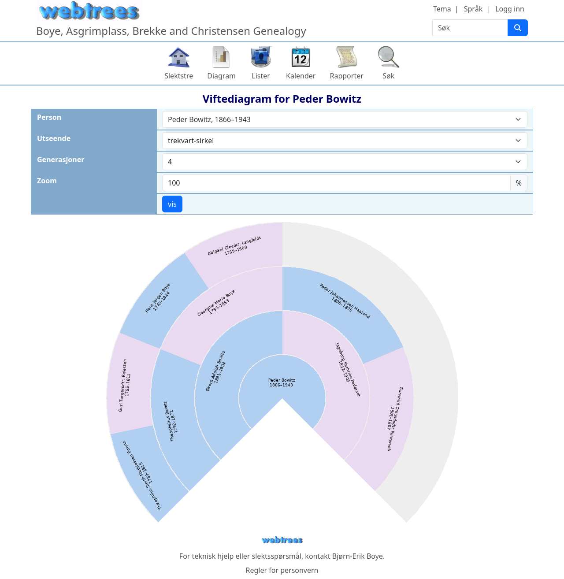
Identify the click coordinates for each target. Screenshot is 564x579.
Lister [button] (261, 76)
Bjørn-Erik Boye (357, 556)
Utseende (53, 138)
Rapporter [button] (346, 76)
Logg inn (509, 9)
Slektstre (178, 76)
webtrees (282, 540)
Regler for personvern (281, 570)
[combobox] (345, 119)
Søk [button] (388, 76)
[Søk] (518, 27)
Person (49, 117)
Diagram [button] (221, 76)
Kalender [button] (300, 76)
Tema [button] (442, 9)
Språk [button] (473, 9)
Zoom (47, 181)
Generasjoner (60, 159)
